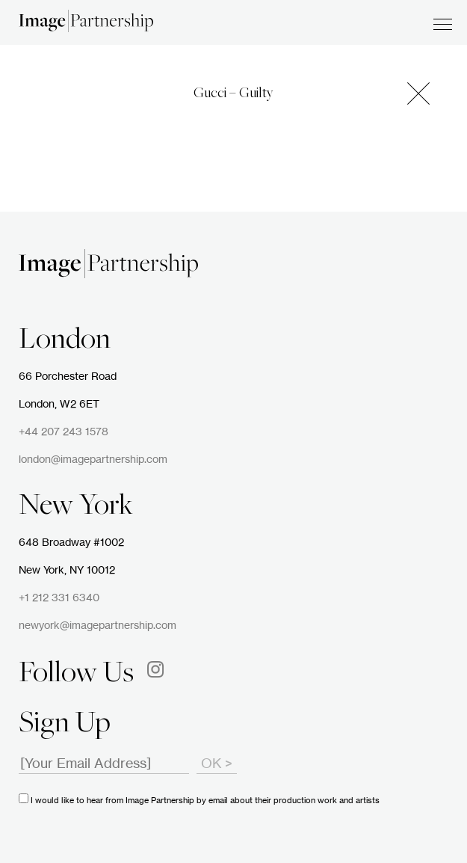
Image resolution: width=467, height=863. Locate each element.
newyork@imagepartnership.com (97, 626)
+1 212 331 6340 (59, 598)
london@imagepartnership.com (93, 460)
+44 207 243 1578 (63, 432)
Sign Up (65, 724)
